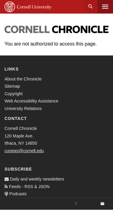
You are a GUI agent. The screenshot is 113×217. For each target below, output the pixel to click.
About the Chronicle (23, 79)
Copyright (14, 93)
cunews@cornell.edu (24, 150)
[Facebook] (76, 204)
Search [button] (90, 7)
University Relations (23, 108)
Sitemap (12, 86)
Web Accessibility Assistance (31, 101)
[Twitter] (89, 204)
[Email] (102, 204)
